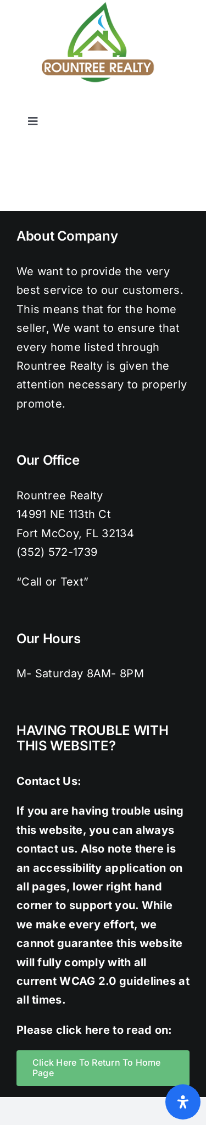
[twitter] (117, 103)
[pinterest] (161, 103)
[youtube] (184, 103)
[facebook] (95, 103)
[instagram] (139, 103)
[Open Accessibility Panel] (183, 1102)
